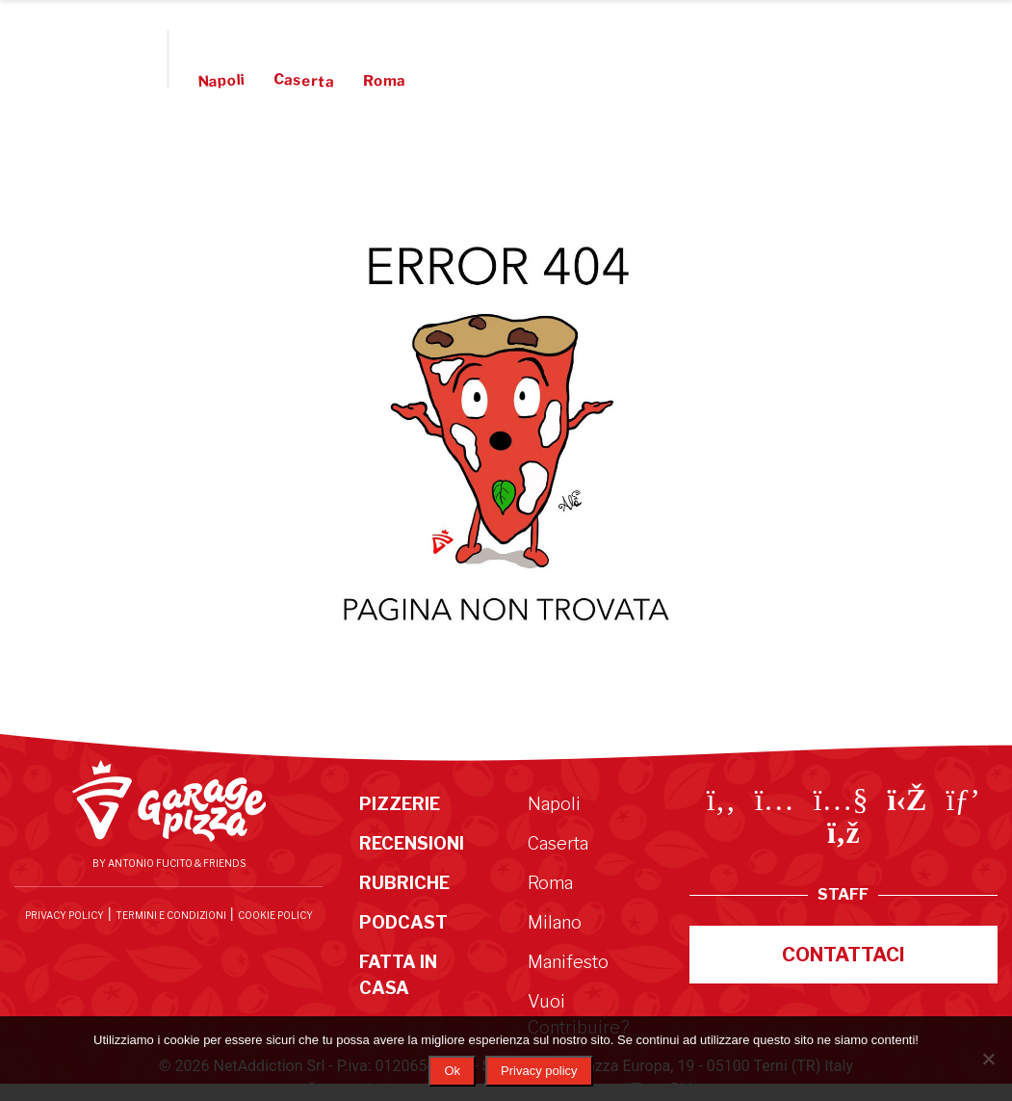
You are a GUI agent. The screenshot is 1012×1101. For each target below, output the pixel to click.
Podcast (537, 39)
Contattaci (843, 954)
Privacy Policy (64, 915)
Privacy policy (539, 1070)
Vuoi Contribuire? (675, 81)
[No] (988, 1058)
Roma (384, 81)
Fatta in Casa (653, 39)
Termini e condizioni (171, 915)
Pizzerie (230, 39)
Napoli (222, 81)
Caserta (304, 80)
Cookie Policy (275, 915)
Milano (555, 922)
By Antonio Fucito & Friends (169, 863)
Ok (452, 1070)
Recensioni (333, 39)
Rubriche (439, 39)
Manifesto (559, 81)
